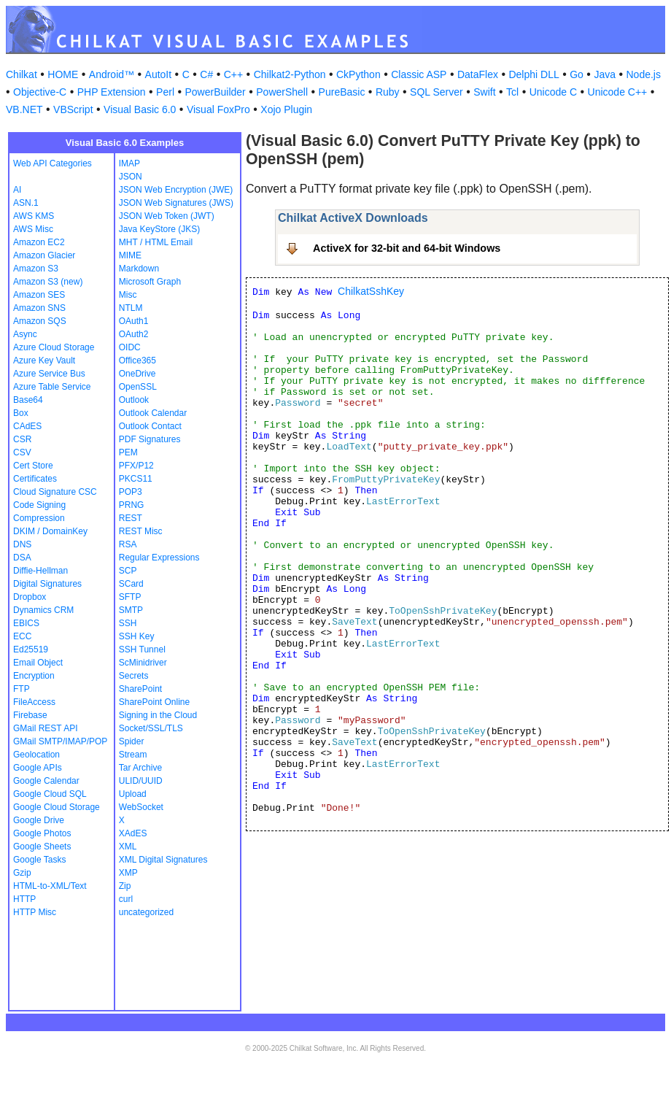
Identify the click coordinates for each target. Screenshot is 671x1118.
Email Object (38, 663)
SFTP (130, 597)
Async (25, 334)
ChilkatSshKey (371, 291)
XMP (128, 873)
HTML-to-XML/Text (50, 886)
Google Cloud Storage (56, 807)
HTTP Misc (34, 912)
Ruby (388, 92)
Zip (125, 886)
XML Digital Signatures (163, 860)
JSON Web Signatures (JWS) (176, 203)
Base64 (28, 400)
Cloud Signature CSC (55, 492)
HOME (62, 74)
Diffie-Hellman (40, 571)
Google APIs (37, 768)
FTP (21, 689)
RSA (128, 544)
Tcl (512, 92)
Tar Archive (140, 768)
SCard (131, 584)
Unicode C (553, 92)
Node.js (644, 74)
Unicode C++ (618, 92)
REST (130, 518)
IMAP (129, 163)
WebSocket (141, 807)
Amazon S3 (35, 268)
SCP (128, 571)
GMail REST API (45, 728)
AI (17, 190)
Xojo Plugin (286, 109)
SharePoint (140, 689)
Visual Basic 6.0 (140, 109)
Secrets (134, 676)
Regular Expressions (159, 557)
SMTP (131, 610)
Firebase (30, 715)
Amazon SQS (39, 321)
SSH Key (137, 636)
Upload (133, 794)
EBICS (26, 623)
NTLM (131, 308)
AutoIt (158, 74)
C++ (233, 74)
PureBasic (342, 92)
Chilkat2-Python (290, 74)
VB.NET (24, 109)
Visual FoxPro (218, 109)
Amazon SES (39, 295)
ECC (22, 636)
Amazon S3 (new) (47, 282)
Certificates (35, 479)
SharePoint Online (154, 702)
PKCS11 (135, 479)
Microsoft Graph (150, 282)
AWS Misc (33, 229)
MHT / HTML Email (156, 242)
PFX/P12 (136, 465)
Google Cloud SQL (50, 794)
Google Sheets (42, 846)
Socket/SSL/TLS (151, 728)
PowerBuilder (215, 92)
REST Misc (141, 531)
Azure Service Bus (49, 374)
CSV (22, 452)
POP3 (130, 492)
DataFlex (477, 74)
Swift (484, 92)
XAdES (133, 833)
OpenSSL (138, 387)
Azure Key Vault (44, 360)
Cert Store (33, 465)
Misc (128, 295)
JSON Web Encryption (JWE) (176, 190)
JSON (130, 176)
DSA (22, 557)
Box (20, 413)
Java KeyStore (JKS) (159, 229)
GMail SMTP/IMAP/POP (60, 741)
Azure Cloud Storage (53, 347)
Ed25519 (30, 649)
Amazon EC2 (39, 242)
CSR (22, 439)
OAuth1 (134, 321)
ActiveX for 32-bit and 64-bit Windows (406, 248)
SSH (128, 623)
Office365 (137, 360)
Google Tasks (39, 860)
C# (206, 74)
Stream (133, 754)
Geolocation (36, 754)
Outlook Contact (150, 426)
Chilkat (21, 74)
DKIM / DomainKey (50, 531)
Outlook (134, 400)
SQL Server (436, 92)
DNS (22, 544)
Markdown (139, 268)
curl (126, 899)
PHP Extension (111, 92)
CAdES (27, 426)
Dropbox (29, 597)
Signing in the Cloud (158, 715)
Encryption (34, 676)
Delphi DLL (533, 74)
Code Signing (39, 505)
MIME (130, 255)
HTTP (24, 899)
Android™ (111, 74)
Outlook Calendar (153, 413)
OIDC (130, 347)
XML (128, 846)
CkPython (358, 74)
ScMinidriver (143, 663)
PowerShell (282, 92)
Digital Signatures (47, 584)
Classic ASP (418, 74)
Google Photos (42, 833)
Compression (39, 518)
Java (605, 74)
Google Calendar (46, 781)
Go (576, 74)
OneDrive (137, 374)
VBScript (73, 109)
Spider (131, 741)
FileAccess (34, 702)
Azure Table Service (52, 387)
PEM (128, 452)
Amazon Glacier (44, 255)
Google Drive (38, 820)
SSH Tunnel (142, 649)
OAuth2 (134, 334)
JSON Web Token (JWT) (166, 216)
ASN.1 (26, 203)
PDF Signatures (150, 439)
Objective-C (39, 92)
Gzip (22, 873)
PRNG (131, 505)
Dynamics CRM (43, 610)
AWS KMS (33, 216)
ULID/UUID (141, 781)
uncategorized (146, 912)
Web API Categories (52, 163)
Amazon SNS (39, 308)
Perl (165, 92)
